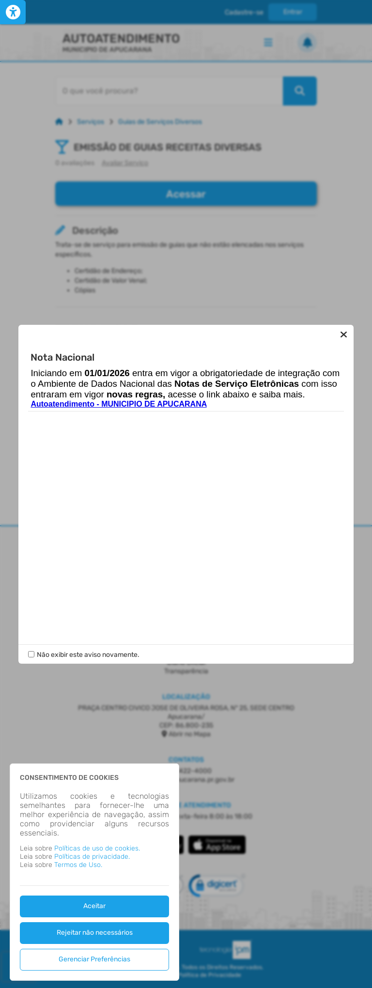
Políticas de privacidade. (92, 856)
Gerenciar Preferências (94, 959)
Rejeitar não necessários (95, 932)
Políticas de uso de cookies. (97, 848)
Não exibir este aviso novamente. (88, 655)
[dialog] (94, 872)
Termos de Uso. (78, 865)
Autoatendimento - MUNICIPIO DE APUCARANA (118, 404)
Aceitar (94, 906)
